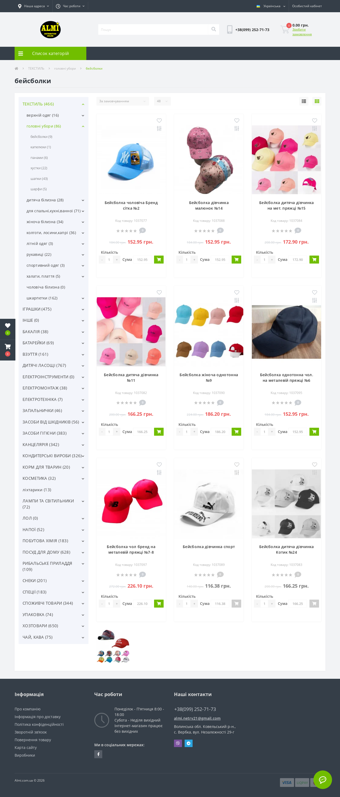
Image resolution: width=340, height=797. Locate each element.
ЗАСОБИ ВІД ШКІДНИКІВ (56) (51, 422)
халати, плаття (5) (43, 276)
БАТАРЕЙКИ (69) (38, 342)
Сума (127, 259)
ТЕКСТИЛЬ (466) (38, 104)
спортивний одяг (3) (46, 265)
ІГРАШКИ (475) (37, 309)
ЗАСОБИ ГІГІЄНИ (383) (44, 433)
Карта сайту (26, 747)
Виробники (25, 755)
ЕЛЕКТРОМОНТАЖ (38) (45, 388)
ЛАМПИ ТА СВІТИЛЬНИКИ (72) (48, 504)
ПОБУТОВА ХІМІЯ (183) (45, 540)
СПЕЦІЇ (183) (34, 592)
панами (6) (39, 157)
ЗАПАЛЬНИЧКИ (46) (42, 410)
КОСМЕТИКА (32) (39, 478)
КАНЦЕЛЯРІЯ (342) (41, 444)
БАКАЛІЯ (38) (35, 331)
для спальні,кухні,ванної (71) (54, 210)
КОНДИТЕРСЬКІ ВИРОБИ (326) (52, 455)
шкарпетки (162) (42, 297)
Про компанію (28, 708)
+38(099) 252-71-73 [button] (195, 709)
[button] (33, 6)
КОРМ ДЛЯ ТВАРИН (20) (46, 467)
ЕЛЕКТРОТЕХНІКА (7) (42, 399)
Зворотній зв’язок (31, 732)
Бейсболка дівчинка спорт (209, 546)
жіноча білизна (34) (45, 221)
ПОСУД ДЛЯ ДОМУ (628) (46, 552)
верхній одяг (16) (43, 115)
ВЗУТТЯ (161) (35, 354)
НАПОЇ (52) (33, 529)
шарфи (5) (39, 188)
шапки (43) (39, 178)
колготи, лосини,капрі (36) (51, 232)
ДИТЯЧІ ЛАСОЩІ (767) (44, 365)
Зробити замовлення (302, 31)
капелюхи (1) (41, 147)
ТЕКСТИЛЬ (36, 68)
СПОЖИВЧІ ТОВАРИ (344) (48, 603)
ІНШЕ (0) (31, 320)
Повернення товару (33, 739)
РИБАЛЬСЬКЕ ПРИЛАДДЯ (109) (48, 566)
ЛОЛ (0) (30, 518)
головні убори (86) (44, 126)
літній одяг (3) (40, 243)
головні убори (65, 68)
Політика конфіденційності (39, 724)
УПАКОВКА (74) (38, 614)
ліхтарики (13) (37, 489)
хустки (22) (39, 168)
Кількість (109, 252)
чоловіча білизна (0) (46, 287)
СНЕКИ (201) (34, 580)
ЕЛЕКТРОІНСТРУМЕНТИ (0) (48, 376)
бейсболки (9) (42, 136)
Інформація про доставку (38, 716)
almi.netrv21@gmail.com (197, 718)
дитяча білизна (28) (45, 199)
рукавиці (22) (39, 254)
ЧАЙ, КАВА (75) (37, 637)
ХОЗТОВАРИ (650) (40, 625)
